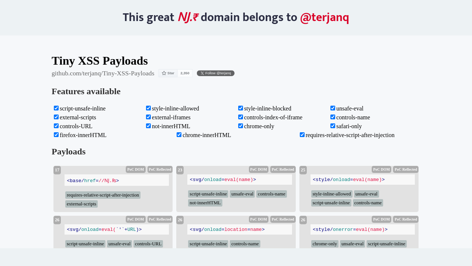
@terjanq (324, 17)
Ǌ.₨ (187, 17)
